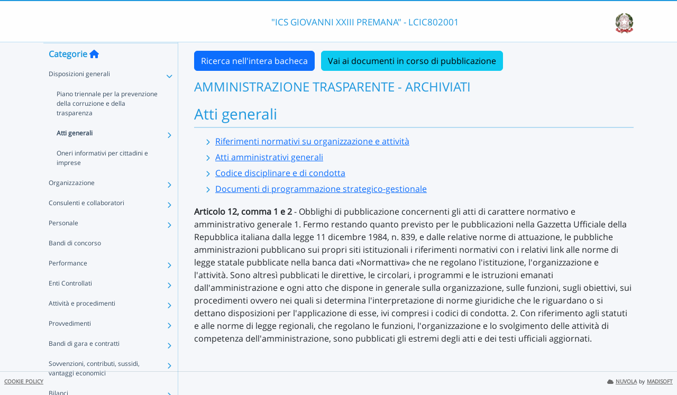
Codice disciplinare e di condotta (280, 173)
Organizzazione (72, 203)
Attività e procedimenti (82, 323)
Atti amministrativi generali (269, 157)
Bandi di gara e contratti (84, 364)
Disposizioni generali (79, 94)
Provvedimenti (70, 343)
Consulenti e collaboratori (86, 223)
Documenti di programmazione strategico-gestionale (321, 189)
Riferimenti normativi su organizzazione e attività (312, 141)
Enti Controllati (70, 303)
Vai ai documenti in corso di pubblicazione (412, 61)
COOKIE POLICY (23, 381)
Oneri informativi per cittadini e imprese (102, 178)
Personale (63, 243)
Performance (68, 283)
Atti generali (75, 153)
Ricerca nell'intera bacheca (254, 61)
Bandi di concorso (75, 263)
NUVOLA (622, 381)
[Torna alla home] (94, 74)
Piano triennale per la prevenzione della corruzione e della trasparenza (107, 124)
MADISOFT (660, 381)
